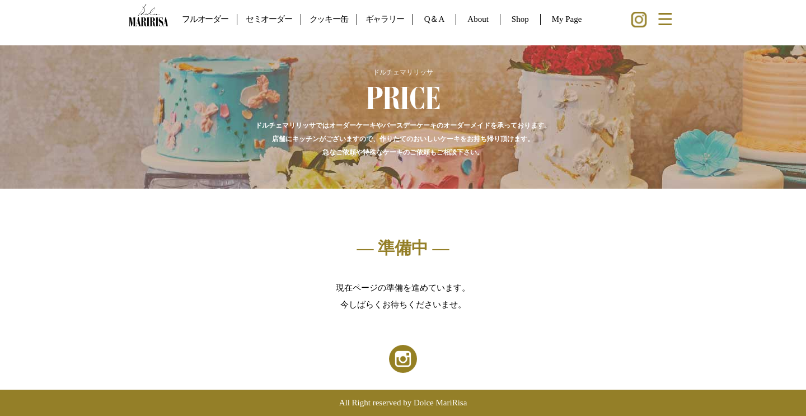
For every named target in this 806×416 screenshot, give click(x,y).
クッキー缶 (329, 19)
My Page (567, 19)
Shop (520, 19)
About (478, 19)
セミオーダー (269, 19)
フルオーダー (205, 19)
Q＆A (434, 19)
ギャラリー (384, 19)
